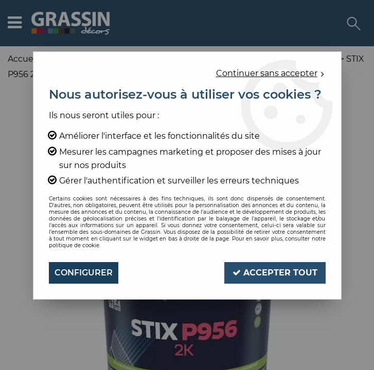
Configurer (84, 273)
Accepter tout (275, 273)
